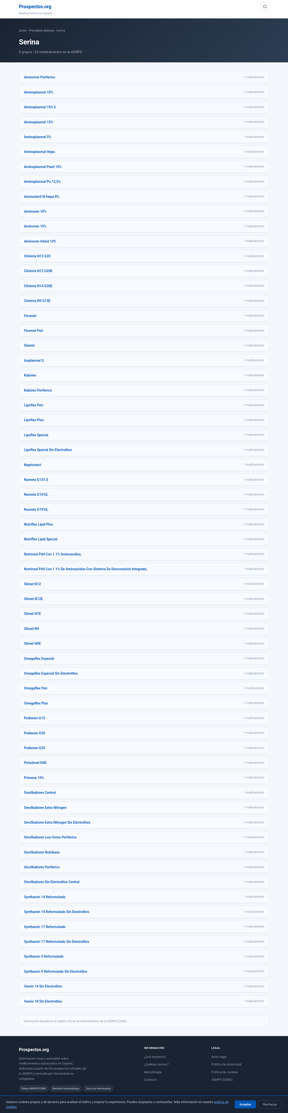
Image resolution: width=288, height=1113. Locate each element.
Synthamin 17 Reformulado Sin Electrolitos (56, 942)
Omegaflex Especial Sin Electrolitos (51, 673)
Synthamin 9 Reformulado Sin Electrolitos (55, 971)
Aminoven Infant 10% (40, 241)
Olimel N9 (31, 629)
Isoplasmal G (34, 360)
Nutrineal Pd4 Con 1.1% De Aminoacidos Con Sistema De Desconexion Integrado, (85, 569)
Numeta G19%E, (36, 509)
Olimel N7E (32, 614)
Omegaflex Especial (39, 659)
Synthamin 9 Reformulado (44, 956)
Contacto (150, 1079)
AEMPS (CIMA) (221, 1079)
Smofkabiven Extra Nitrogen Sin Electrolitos (57, 822)
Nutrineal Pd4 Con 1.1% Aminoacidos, (52, 554)
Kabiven (30, 375)
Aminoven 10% (35, 211)
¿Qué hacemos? (155, 1057)
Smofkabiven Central (40, 793)
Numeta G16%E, (36, 494)
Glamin (29, 345)
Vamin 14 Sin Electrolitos (43, 986)
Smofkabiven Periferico (42, 867)
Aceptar (245, 1104)
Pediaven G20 (34, 733)
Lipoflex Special (36, 435)
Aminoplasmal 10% (38, 92)
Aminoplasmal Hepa (39, 152)
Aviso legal (219, 1057)
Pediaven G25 (34, 748)
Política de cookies (224, 1072)
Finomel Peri (33, 331)
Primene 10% (34, 778)
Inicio (22, 30)
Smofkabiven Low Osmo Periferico (50, 837)
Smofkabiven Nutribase (42, 852)
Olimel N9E (32, 643)
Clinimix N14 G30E (38, 286)
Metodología (153, 1072)
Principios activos (41, 30)
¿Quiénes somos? (156, 1064)
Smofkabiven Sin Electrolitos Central (52, 882)
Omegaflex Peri (35, 688)
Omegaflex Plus (36, 703)
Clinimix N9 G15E (37, 301)
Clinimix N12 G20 (37, 256)
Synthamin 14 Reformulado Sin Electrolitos (56, 912)
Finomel (30, 316)
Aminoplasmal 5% (37, 137)
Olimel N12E (33, 599)
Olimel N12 (32, 584)
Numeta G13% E (36, 480)
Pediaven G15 (34, 718)
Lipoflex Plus (34, 420)
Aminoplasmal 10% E (40, 107)
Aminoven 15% (35, 226)
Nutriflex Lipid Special (40, 539)
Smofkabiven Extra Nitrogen (45, 808)
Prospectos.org (35, 6)
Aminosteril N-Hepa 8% (41, 197)
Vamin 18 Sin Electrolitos (43, 1001)
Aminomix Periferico (39, 77)
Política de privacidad (226, 1064)
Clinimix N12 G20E (38, 271)
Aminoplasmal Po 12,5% (42, 182)
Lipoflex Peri (33, 405)
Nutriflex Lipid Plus (38, 524)
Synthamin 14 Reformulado (44, 897)
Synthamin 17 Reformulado (44, 927)
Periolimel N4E (35, 763)
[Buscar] (265, 6)
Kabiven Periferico (38, 390)
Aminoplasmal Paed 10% (43, 167)
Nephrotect (32, 465)
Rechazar (270, 1104)
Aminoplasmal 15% (38, 122)
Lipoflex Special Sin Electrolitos (48, 450)
